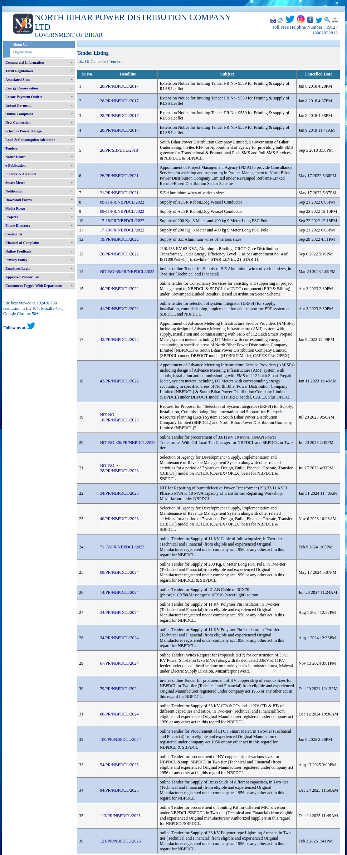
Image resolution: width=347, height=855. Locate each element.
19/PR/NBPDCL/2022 (119, 239)
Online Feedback (18, 251)
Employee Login (17, 268)
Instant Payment (18, 105)
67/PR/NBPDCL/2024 (119, 663)
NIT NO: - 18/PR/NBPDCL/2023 (119, 417)
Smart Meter (15, 183)
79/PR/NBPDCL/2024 (119, 688)
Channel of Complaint (22, 243)
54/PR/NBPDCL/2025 (119, 764)
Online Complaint (19, 114)
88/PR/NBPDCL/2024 (119, 714)
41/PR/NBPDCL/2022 (119, 308)
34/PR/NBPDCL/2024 (119, 612)
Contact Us (14, 234)
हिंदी (273, 21)
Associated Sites (17, 80)
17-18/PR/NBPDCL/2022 (122, 220)
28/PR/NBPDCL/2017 (119, 86)
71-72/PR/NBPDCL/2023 (122, 546)
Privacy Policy (16, 260)
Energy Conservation (21, 88)
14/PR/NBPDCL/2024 (119, 592)
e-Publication (15, 165)
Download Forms (18, 200)
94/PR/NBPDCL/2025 (119, 790)
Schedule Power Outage (23, 131)
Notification (14, 191)
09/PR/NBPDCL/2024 (119, 572)
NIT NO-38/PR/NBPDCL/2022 (127, 271)
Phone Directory (17, 226)
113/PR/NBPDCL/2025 (120, 815)
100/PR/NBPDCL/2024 (120, 739)
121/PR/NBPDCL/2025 (120, 841)
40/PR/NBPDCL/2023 (119, 518)
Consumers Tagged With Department (33, 286)
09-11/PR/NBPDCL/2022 (122, 202)
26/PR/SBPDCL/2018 (119, 150)
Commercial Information (24, 62)
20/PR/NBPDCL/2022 (119, 253)
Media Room (15, 208)
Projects (11, 217)
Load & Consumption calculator (30, 140)
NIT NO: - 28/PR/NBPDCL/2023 (119, 468)
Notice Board (15, 157)
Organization (22, 52)
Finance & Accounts (20, 174)
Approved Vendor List (22, 277)
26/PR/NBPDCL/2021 (119, 175)
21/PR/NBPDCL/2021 (119, 192)
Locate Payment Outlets (23, 97)
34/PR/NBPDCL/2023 (119, 493)
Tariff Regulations (19, 71)
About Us (20, 45)
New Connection (17, 122)
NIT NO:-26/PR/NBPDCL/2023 (127, 442)
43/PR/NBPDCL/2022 (119, 339)
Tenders (11, 148)
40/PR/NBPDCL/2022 (119, 288)
